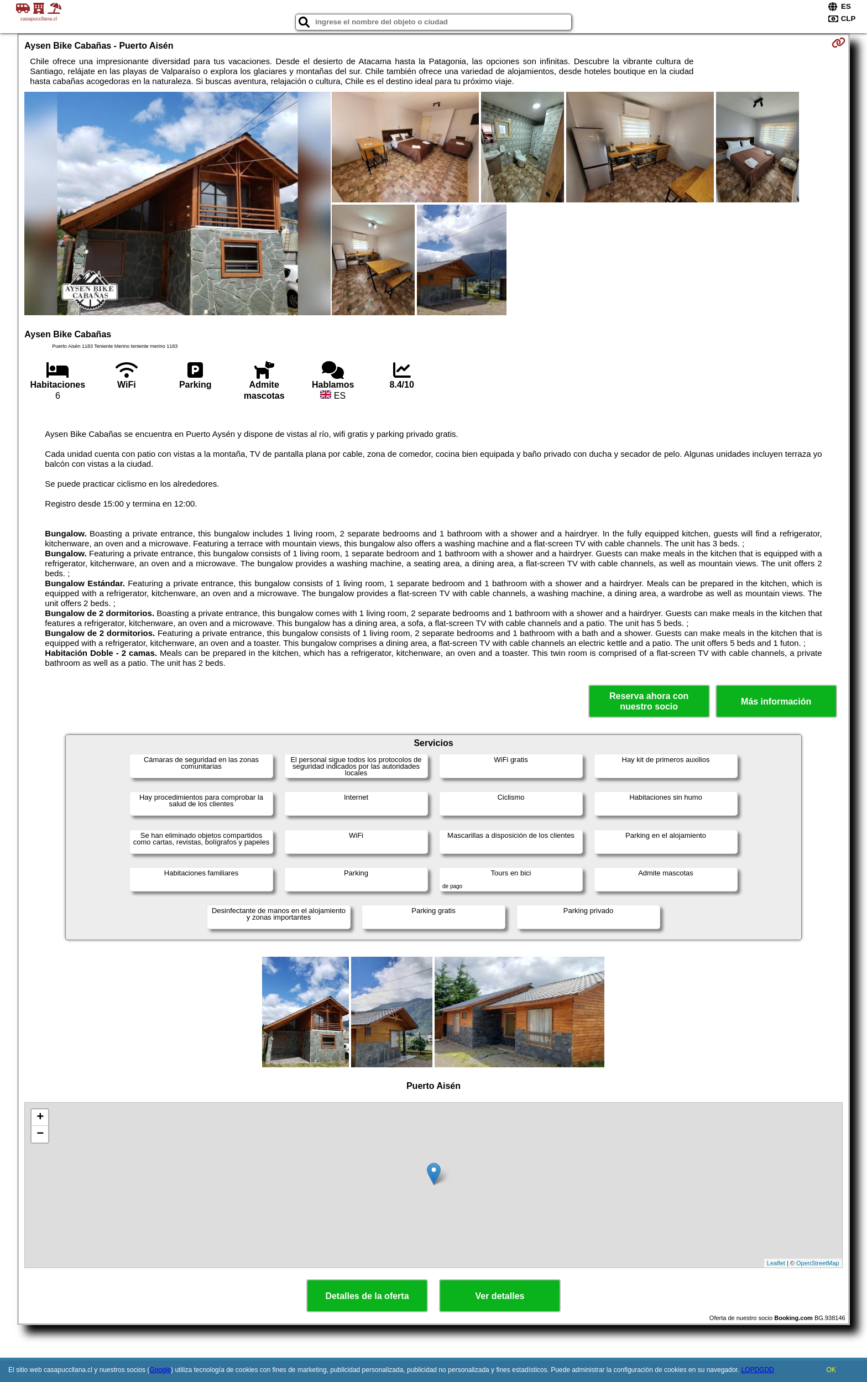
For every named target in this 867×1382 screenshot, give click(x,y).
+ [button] (40, 1117)
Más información (776, 701)
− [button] (40, 1134)
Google (160, 1370)
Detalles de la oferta (367, 1296)
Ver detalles (500, 1296)
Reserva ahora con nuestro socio (648, 701)
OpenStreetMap (817, 1263)
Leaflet (776, 1263)
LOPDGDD (757, 1370)
